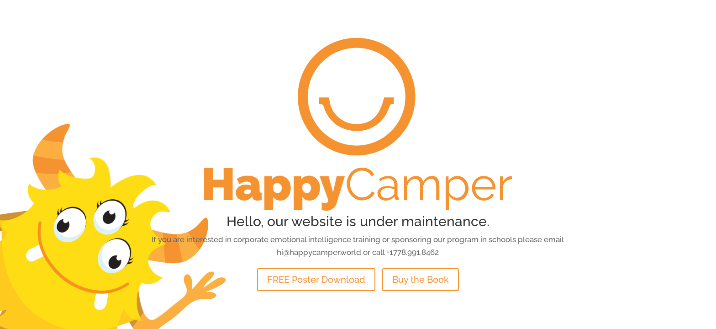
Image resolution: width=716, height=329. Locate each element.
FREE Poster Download (316, 279)
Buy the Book (420, 279)
